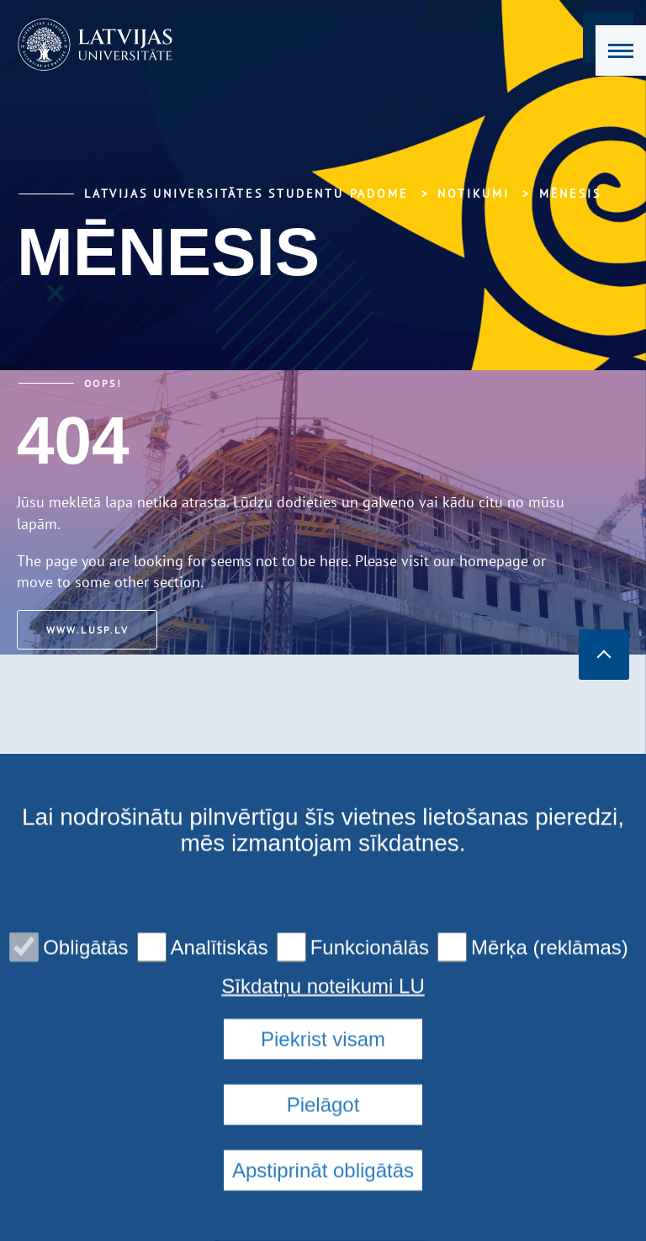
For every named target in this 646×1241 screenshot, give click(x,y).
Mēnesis (570, 193)
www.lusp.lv (92, 629)
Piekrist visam (323, 1170)
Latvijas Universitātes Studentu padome (246, 193)
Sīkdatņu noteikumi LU (322, 1118)
